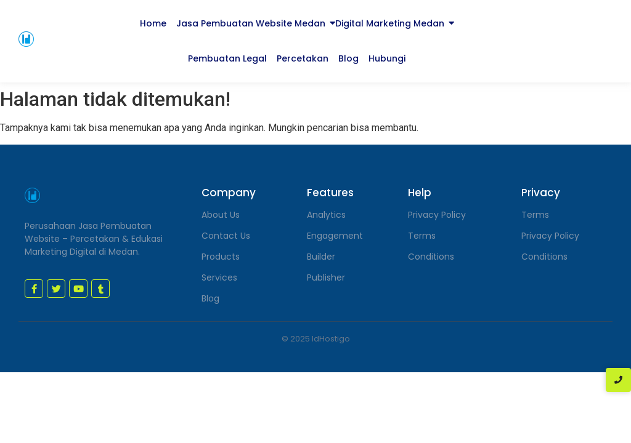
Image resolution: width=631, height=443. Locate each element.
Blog (348, 58)
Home (153, 23)
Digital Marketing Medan (389, 23)
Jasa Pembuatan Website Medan (250, 23)
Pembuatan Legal (227, 58)
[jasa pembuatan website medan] (26, 39)
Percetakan (302, 58)
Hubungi (386, 58)
